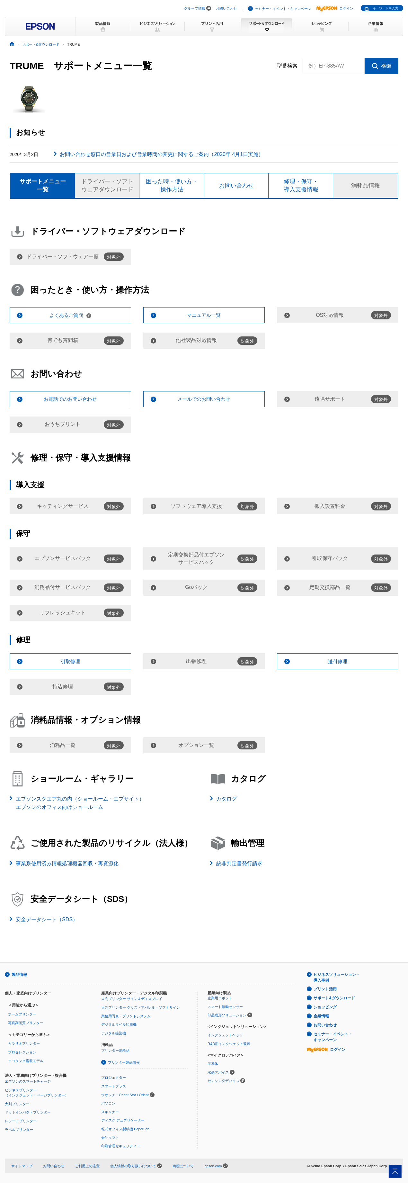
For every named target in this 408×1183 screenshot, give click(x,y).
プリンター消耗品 (115, 1050)
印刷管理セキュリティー (120, 1146)
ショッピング (325, 1007)
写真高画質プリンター (25, 1023)
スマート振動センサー (225, 1007)
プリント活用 (325, 989)
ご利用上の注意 (87, 1166)
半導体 (213, 1064)
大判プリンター (17, 1104)
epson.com (213, 1166)
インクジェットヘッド (225, 1035)
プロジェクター (113, 1077)
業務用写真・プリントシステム (126, 1016)
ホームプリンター (22, 1014)
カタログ (226, 799)
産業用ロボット (220, 998)
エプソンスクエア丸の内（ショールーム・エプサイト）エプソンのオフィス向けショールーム (80, 803)
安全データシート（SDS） (47, 919)
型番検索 (287, 65)
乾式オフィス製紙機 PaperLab (125, 1129)
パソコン (108, 1103)
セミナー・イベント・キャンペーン (283, 9)
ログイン (334, 8)
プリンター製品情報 (124, 1062)
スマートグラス (113, 1086)
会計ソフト (110, 1138)
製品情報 (19, 974)
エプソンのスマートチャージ (28, 1081)
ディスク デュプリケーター (123, 1120)
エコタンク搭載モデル (25, 1061)
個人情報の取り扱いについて (136, 1166)
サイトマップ (21, 1166)
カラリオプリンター (24, 1043)
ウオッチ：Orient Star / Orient (125, 1095)
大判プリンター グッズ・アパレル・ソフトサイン (140, 1007)
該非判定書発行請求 (239, 863)
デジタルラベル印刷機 (119, 1024)
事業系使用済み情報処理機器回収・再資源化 (67, 863)
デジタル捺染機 (113, 1033)
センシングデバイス (223, 1081)
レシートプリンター (21, 1121)
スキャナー (110, 1112)
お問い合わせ (226, 8)
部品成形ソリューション (227, 1015)
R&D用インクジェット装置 (229, 1044)
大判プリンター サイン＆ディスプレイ (131, 999)
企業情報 (321, 1016)
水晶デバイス (218, 1072)
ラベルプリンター (19, 1130)
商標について (183, 1166)
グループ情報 (194, 8)
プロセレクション (22, 1052)
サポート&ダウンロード (334, 998)
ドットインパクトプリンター (28, 1112)
